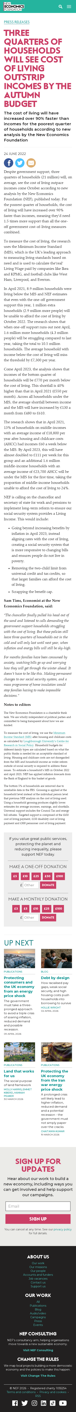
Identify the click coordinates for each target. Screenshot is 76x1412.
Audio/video (38, 1313)
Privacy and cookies (52, 1392)
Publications (13, 971)
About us (38, 1256)
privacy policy (63, 1229)
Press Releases (17, 22)
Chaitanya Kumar (53, 1131)
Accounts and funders (38, 1275)
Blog (44, 971)
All (38, 1302)
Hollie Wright (51, 1007)
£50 (47, 876)
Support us (38, 1286)
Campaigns (38, 1317)
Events (38, 1325)
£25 (36, 876)
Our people (38, 1271)
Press (38, 1321)
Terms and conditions (21, 1392)
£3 (16, 908)
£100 (59, 876)
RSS (38, 1396)
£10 (25, 876)
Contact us (38, 1282)
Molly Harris (13, 1089)
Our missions (38, 1267)
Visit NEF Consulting (38, 1350)
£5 (15, 876)
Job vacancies (38, 1278)
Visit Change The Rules (38, 1375)
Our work (38, 1263)
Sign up (38, 1219)
